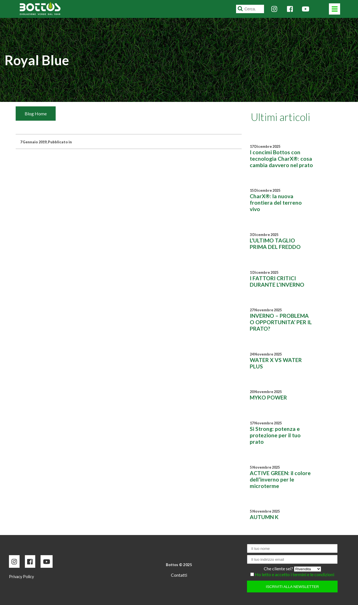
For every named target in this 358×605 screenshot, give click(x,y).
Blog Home (36, 113)
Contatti (179, 575)
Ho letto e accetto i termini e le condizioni (294, 574)
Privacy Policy (21, 576)
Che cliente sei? (279, 568)
